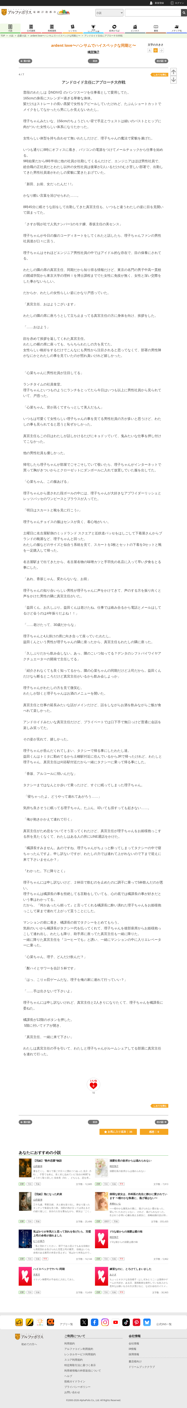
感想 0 (154, 1132)
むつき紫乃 (39, 1241)
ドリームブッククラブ (142, 1367)
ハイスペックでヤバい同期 (49, 1269)
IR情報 (132, 1349)
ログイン (179, 2)
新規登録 (159, 2)
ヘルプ (68, 1376)
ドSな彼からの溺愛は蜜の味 (126, 1231)
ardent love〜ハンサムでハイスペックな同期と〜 (55, 35)
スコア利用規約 (73, 1359)
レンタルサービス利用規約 (80, 1354)
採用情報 (134, 1354)
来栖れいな (115, 1203)
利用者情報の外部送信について (82, 1370)
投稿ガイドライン (74, 1381)
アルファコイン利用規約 (78, 1349)
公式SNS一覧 (164, 1324)
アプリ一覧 (66, 1324)
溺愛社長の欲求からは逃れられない (130, 1160)
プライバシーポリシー (77, 1387)
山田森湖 (37, 1166)
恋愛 (22, 1184)
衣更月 (36, 1274)
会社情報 (134, 1343)
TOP (3, 35)
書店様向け (135, 1361)
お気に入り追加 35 (118, 1131)
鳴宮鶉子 (93, 52)
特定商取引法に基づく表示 (80, 1365)
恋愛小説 (21, 35)
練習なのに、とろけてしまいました (130, 1269)
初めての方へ (29, 1344)
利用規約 (69, 1343)
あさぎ (113, 1274)
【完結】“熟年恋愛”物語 (47, 1160)
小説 (11, 35)
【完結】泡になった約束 (47, 1194)
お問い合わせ (72, 1392)
